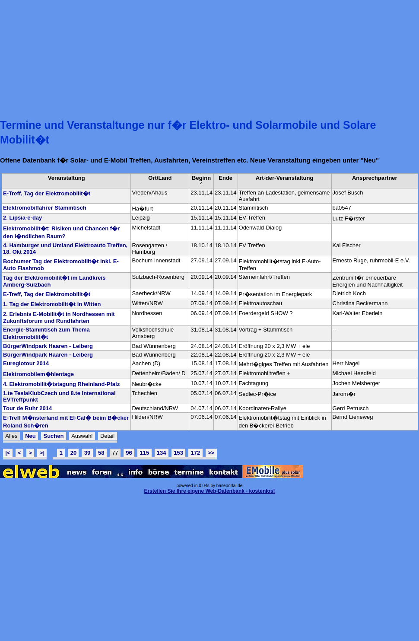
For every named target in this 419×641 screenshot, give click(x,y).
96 (129, 453)
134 (161, 453)
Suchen (53, 436)
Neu (30, 436)
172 (195, 453)
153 (178, 453)
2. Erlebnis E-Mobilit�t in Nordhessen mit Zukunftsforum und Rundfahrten (59, 317)
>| (42, 453)
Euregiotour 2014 (26, 363)
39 (87, 453)
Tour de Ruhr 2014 (27, 408)
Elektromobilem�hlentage (38, 374)
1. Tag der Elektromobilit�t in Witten (52, 304)
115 (144, 453)
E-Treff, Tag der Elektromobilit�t (46, 193)
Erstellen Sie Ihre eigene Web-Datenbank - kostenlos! (209, 491)
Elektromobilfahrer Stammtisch (44, 207)
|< (7, 453)
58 (101, 453)
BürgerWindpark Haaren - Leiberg (48, 346)
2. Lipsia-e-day (22, 217)
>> (211, 453)
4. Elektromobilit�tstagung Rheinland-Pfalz (61, 384)
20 (73, 453)
